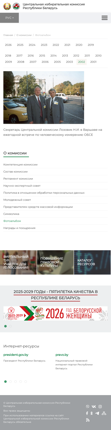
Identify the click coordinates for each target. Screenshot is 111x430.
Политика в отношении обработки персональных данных (43, 192)
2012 (76, 55)
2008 (20, 61)
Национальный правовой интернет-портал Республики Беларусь (74, 364)
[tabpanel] (55, 313)
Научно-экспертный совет (22, 185)
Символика (11, 214)
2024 (32, 44)
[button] (105, 18)
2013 (65, 55)
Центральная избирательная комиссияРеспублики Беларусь (54, 6)
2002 (81, 61)
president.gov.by (15, 355)
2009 (8, 61)
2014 (53, 55)
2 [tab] (10, 326)
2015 (42, 55)
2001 (93, 61)
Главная (8, 35)
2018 (8, 55)
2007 (33, 61)
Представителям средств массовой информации (38, 206)
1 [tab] (5, 326)
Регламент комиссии (18, 178)
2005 (57, 61)
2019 (91, 44)
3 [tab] (15, 381)
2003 (69, 61)
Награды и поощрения (19, 228)
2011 (87, 55)
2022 (56, 44)
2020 (79, 44)
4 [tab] (20, 381)
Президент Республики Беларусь (24, 360)
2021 (67, 44)
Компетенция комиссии (20, 164)
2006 (45, 61)
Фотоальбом (12, 221)
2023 (44, 44)
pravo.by (62, 355)
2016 (31, 55)
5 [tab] (25, 381)
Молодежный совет (17, 199)
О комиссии (15, 153)
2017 (19, 55)
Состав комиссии (15, 171)
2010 (98, 55)
